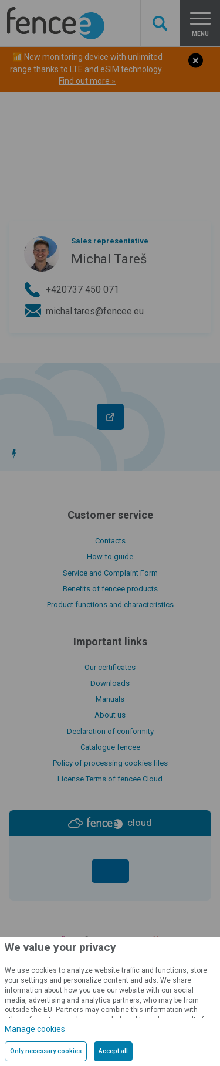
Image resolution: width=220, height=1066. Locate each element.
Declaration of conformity (110, 731)
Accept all (113, 1051)
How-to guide (110, 556)
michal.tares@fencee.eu (95, 311)
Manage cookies (35, 1029)
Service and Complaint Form (110, 572)
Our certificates (110, 667)
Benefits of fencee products (110, 588)
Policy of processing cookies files (110, 763)
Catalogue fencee (110, 747)
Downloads (110, 683)
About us (110, 714)
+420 (82, 289)
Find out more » (87, 81)
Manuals (110, 699)
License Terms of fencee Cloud (110, 778)
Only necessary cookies (46, 1051)
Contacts (110, 540)
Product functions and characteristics (110, 604)
